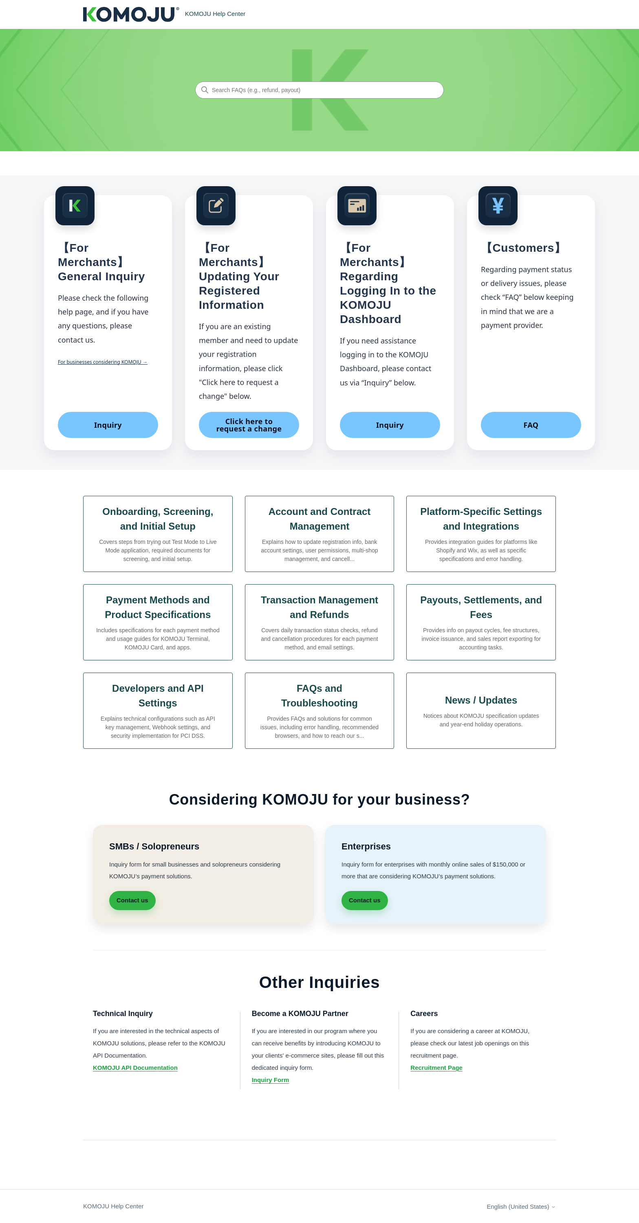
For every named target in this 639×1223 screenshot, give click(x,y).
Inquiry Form (270, 1079)
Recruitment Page (436, 1067)
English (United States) (521, 1206)
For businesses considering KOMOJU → (103, 362)
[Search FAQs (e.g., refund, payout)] (319, 90)
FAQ (531, 425)
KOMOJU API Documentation (135, 1067)
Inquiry (108, 425)
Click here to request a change (249, 424)
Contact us (132, 900)
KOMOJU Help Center (113, 1206)
